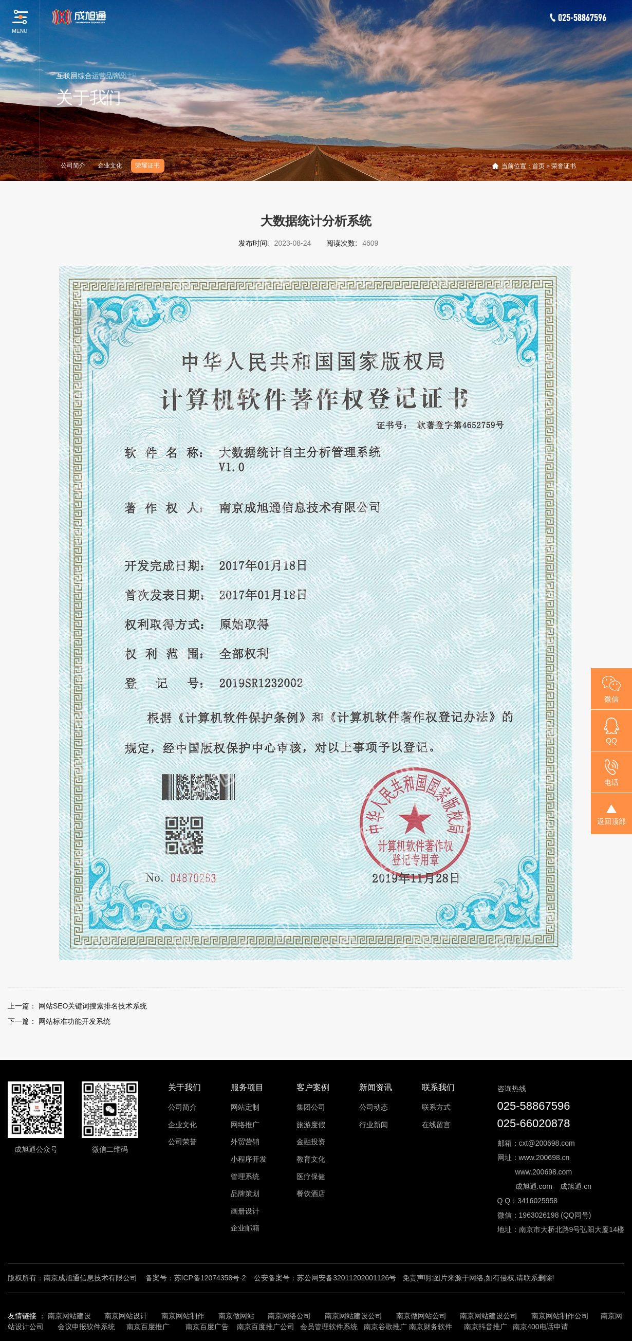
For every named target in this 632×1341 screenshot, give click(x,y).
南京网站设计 (125, 1316)
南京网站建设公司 (353, 1316)
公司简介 (73, 165)
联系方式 (436, 1107)
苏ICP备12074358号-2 (210, 1278)
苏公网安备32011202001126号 (346, 1278)
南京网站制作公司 (560, 1316)
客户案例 (312, 1087)
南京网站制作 (183, 1316)
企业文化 (110, 165)
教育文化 (310, 1159)
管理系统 (245, 1176)
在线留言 (436, 1124)
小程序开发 (249, 1159)
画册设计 (245, 1211)
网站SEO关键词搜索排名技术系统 (93, 1006)
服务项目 (247, 1087)
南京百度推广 (148, 1326)
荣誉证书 (563, 166)
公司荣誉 (182, 1141)
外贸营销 (245, 1141)
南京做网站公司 (421, 1316)
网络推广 (245, 1124)
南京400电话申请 (540, 1326)
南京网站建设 (69, 1316)
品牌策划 (245, 1193)
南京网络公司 (289, 1316)
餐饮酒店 (310, 1193)
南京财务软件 (430, 1326)
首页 (538, 166)
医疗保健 (310, 1176)
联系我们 (438, 1087)
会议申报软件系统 (87, 1326)
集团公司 (310, 1107)
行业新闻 (373, 1124)
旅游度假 (310, 1124)
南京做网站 (236, 1316)
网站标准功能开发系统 (74, 1021)
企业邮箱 (245, 1228)
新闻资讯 (375, 1087)
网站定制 (245, 1107)
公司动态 (373, 1107)
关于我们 (184, 1087)
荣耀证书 (147, 165)
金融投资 (310, 1141)
